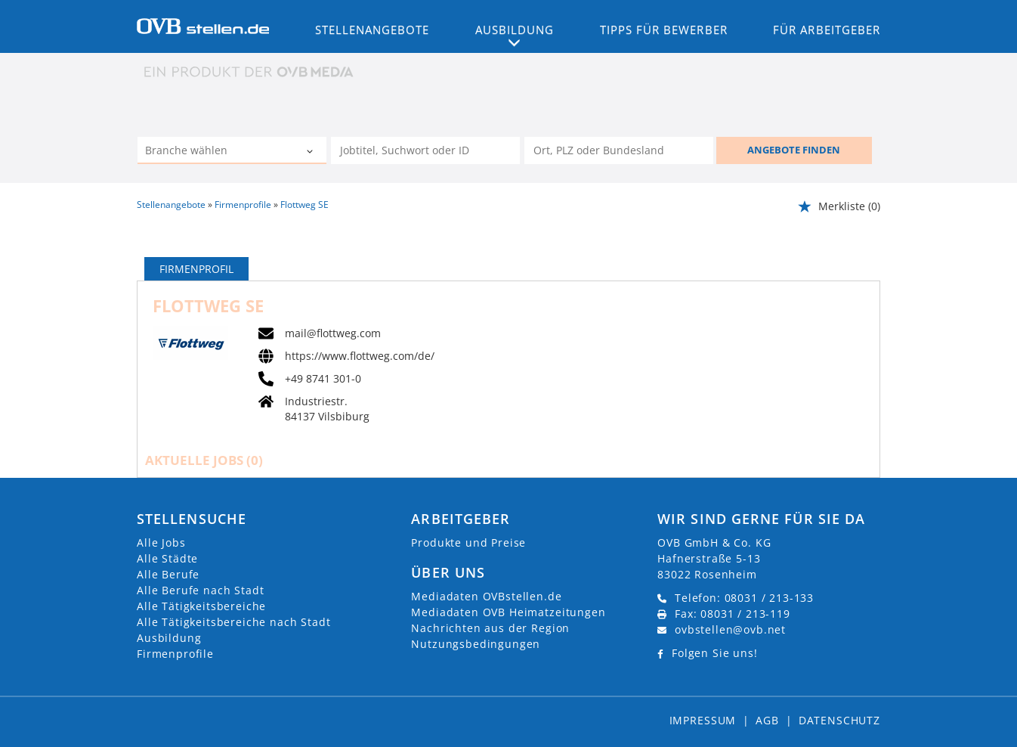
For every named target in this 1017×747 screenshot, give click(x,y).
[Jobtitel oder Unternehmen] (425, 150)
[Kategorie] (217, 152)
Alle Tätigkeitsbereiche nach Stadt (234, 622)
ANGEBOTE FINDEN (793, 150)
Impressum (703, 720)
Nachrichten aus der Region (490, 628)
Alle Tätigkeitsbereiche (201, 606)
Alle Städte (167, 558)
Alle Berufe (168, 574)
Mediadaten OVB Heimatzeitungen (508, 612)
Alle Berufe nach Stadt (200, 590)
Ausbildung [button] (515, 29)
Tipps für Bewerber (664, 29)
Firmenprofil (196, 269)
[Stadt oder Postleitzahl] (618, 150)
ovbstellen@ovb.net (730, 629)
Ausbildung (169, 638)
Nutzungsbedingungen (475, 644)
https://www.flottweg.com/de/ (359, 356)
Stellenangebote (372, 29)
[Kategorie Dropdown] (311, 152)
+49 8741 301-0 (323, 379)
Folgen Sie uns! (715, 653)
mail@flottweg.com (333, 333)
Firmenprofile (175, 653)
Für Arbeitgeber (826, 29)
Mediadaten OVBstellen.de (486, 596)
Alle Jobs (161, 542)
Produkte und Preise (468, 542)
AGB (767, 720)
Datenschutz (839, 720)
